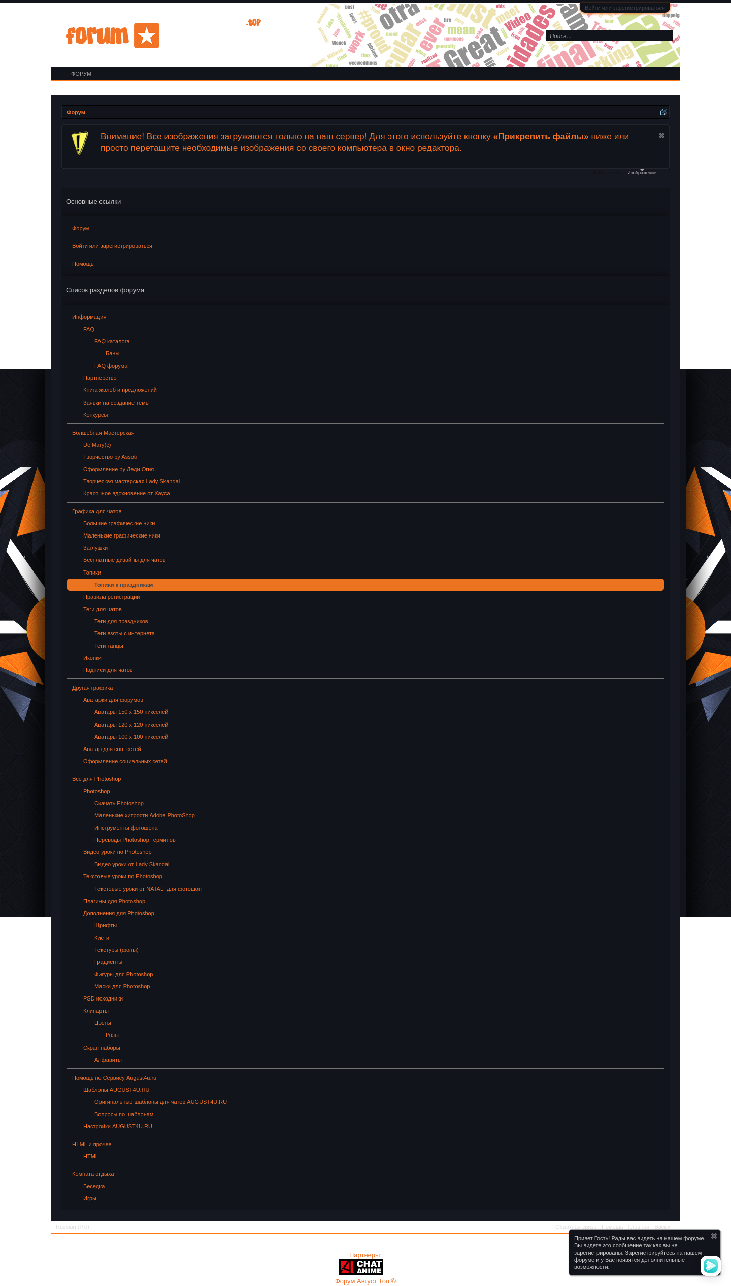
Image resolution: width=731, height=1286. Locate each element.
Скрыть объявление (662, 135)
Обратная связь (575, 1227)
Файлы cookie (607, 172)
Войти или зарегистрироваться (625, 8)
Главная (638, 1227)
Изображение (641, 172)
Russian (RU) (72, 1227)
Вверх (662, 1227)
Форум (80, 228)
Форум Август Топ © (365, 1281)
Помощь (83, 264)
